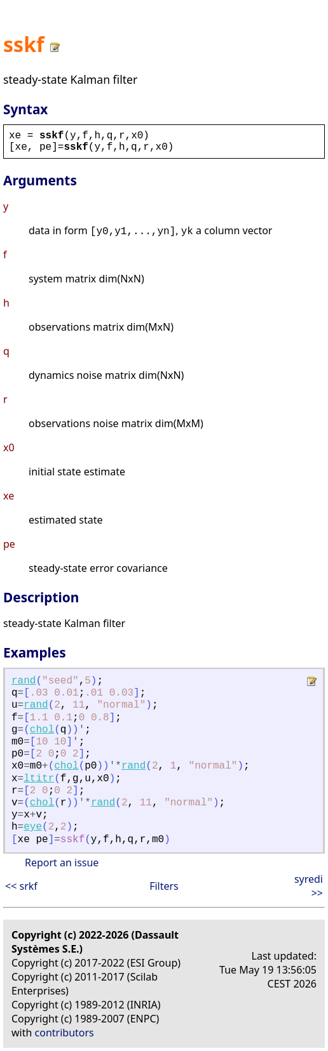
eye (33, 827)
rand (23, 681)
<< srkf (21, 886)
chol (42, 730)
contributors (64, 1033)
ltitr (39, 778)
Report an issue (62, 862)
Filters (164, 886)
